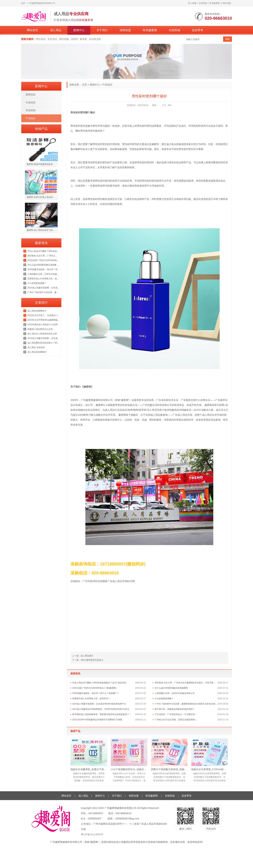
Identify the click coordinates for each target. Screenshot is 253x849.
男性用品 (41, 39)
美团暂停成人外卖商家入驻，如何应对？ (91, 698)
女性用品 (52, 39)
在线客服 (203, 3)
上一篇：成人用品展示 (82, 656)
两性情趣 (64, 39)
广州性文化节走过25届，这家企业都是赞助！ (176, 719)
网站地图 (227, 3)
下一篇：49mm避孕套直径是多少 (87, 660)
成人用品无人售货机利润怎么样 (42, 333)
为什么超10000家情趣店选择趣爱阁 (171, 688)
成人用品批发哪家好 (36, 352)
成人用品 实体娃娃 (36, 347)
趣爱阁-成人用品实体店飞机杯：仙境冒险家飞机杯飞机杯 (42, 230)
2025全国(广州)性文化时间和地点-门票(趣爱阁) (94, 688)
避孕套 (83, 39)
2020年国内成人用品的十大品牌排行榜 (43, 324)
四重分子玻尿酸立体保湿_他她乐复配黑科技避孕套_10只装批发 (169, 769)
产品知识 (107, 84)
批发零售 (197, 30)
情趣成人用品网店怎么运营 (40, 329)
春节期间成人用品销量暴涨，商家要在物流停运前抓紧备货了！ (101, 714)
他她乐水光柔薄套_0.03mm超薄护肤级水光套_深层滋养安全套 (209, 769)
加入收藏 (192, 3)
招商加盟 (125, 30)
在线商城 (174, 30)
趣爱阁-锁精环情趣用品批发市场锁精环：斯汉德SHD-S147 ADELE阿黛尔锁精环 (42, 164)
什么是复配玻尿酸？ (164, 698)
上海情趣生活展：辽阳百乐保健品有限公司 (175, 693)
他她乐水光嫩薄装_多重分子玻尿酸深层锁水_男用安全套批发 (88, 769)
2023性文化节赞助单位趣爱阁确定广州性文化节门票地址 (43, 320)
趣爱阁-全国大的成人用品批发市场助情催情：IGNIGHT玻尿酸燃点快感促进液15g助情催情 (42, 197)
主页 (84, 84)
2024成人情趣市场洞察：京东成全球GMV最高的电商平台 (99, 704)
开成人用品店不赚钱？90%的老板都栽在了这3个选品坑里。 (100, 682)
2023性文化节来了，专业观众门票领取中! (43, 315)
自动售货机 (95, 39)
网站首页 (32, 30)
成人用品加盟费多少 (36, 311)
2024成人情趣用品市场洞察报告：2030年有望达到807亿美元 (100, 709)
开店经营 (30, 110)
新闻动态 (30, 94)
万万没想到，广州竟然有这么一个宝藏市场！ (176, 714)
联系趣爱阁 (214, 3)
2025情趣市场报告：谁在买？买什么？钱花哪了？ (95, 693)
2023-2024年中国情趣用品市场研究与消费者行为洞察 (97, 719)
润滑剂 (74, 39)
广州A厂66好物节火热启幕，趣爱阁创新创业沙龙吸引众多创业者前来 (186, 704)
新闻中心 (79, 30)
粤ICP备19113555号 (92, 834)
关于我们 (102, 30)
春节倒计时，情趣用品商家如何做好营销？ (175, 709)
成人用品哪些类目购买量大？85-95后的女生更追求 (43, 343)
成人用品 (55, 30)
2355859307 (95, 818)
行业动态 (30, 102)
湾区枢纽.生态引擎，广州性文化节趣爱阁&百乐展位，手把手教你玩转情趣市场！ (186, 682)
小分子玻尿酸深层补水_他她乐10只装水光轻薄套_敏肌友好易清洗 (129, 769)
